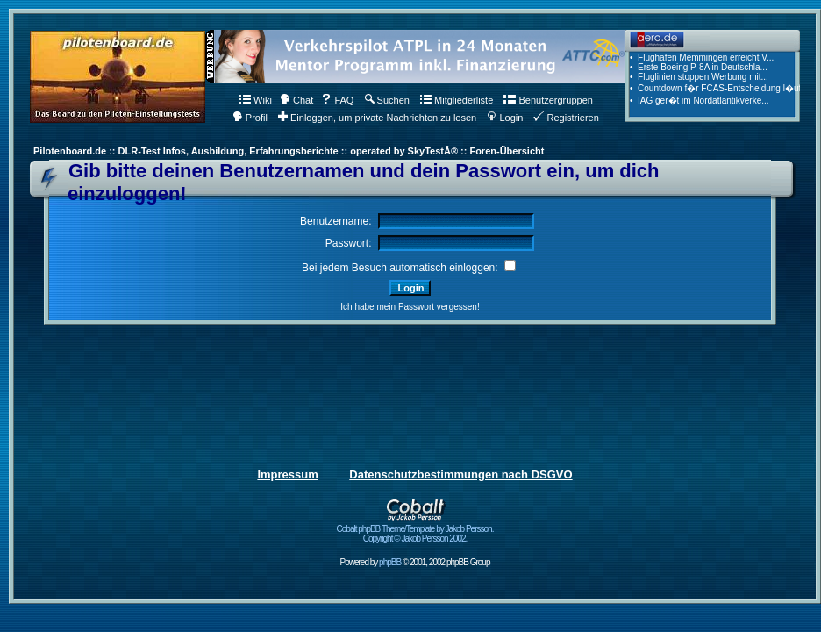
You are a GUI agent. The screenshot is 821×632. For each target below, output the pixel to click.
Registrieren (565, 117)
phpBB (390, 562)
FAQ (337, 100)
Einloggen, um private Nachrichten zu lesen (377, 117)
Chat (296, 100)
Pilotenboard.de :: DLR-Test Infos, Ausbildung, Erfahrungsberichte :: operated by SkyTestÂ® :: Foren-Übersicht (288, 151)
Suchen (387, 100)
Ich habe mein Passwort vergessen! (409, 307)
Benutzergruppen (547, 100)
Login (505, 117)
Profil (250, 117)
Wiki (255, 100)
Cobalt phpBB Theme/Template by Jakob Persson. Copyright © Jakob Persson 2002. (415, 529)
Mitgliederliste (456, 100)
